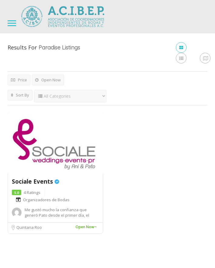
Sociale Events (35, 181)
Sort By (20, 95)
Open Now (48, 80)
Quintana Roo (29, 227)
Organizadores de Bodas (46, 199)
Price (19, 80)
